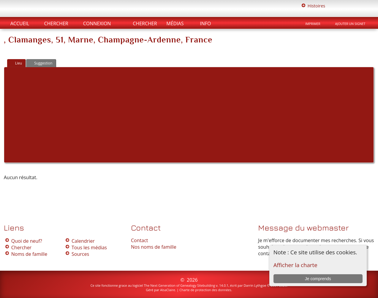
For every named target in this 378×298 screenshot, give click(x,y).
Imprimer (312, 24)
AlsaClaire (167, 290)
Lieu (16, 63)
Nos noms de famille (153, 247)
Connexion (97, 23)
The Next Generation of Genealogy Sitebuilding (179, 285)
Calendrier (83, 241)
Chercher (145, 23)
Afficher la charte (295, 265)
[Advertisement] (190, 112)
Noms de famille (29, 254)
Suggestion (40, 63)
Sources (80, 254)
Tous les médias (89, 247)
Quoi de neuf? (26, 241)
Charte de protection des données (205, 290)
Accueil (19, 23)
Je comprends (318, 278)
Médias (175, 23)
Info (205, 23)
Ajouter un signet (350, 24)
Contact (139, 240)
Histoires (316, 6)
